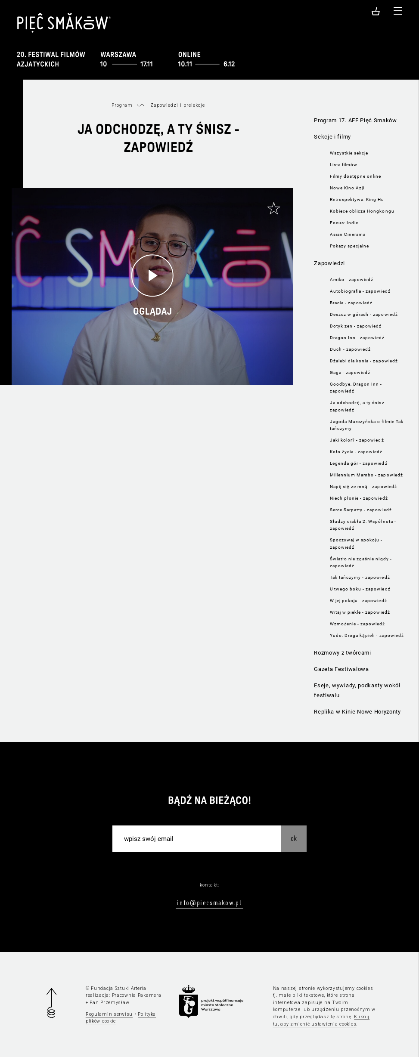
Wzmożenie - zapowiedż (357, 624)
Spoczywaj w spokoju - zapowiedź (356, 543)
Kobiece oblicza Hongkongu (362, 211)
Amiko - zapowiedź (352, 279)
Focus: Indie (344, 223)
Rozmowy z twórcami (342, 652)
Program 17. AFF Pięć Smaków (355, 120)
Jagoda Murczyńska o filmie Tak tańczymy (366, 425)
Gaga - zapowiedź (350, 372)
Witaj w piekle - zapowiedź (360, 612)
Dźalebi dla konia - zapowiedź (364, 361)
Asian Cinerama (348, 234)
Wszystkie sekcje (349, 153)
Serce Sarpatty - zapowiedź (361, 510)
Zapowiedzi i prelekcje (177, 105)
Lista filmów (343, 164)
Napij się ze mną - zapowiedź (363, 486)
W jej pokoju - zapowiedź (358, 600)
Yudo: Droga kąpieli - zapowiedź (367, 635)
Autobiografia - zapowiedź (360, 291)
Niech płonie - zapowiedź (359, 498)
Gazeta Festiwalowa (341, 669)
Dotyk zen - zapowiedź (356, 326)
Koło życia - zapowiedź (356, 451)
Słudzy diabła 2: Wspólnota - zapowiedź (363, 525)
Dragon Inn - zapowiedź (357, 337)
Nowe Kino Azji (347, 188)
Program (122, 105)
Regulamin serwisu (109, 1014)
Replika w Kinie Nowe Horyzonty (357, 711)
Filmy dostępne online (356, 176)
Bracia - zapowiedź (351, 303)
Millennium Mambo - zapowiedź (366, 475)
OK (294, 838)
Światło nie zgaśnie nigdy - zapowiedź (361, 562)
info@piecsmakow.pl (209, 902)
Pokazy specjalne (349, 246)
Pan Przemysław (109, 1002)
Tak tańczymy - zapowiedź (360, 577)
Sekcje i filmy (332, 136)
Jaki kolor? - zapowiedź (357, 440)
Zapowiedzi (329, 263)
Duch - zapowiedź (350, 349)
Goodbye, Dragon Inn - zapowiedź (356, 387)
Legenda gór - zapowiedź (359, 463)
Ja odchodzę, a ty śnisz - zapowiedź (359, 406)
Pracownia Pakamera (136, 995)
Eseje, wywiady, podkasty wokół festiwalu (357, 690)
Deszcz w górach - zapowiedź (364, 314)
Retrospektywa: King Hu (357, 199)
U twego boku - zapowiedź (360, 589)
